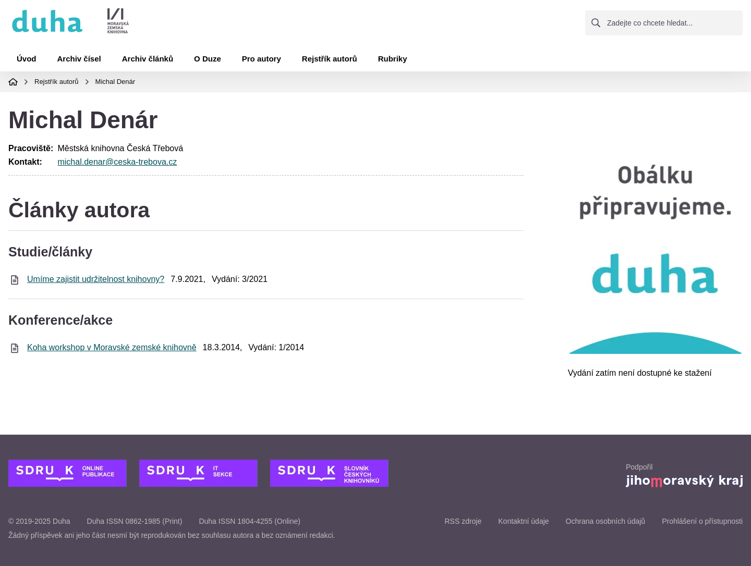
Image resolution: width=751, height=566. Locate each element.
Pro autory (261, 58)
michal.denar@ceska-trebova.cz (117, 161)
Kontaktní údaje (523, 521)
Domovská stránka (13, 82)
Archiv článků (147, 58)
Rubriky (392, 58)
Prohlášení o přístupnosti (702, 521)
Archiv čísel (79, 58)
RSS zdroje (462, 521)
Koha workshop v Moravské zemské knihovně (112, 347)
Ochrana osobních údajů (606, 521)
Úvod (27, 58)
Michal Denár (115, 81)
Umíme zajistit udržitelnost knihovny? (95, 279)
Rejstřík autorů (329, 58)
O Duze (207, 58)
